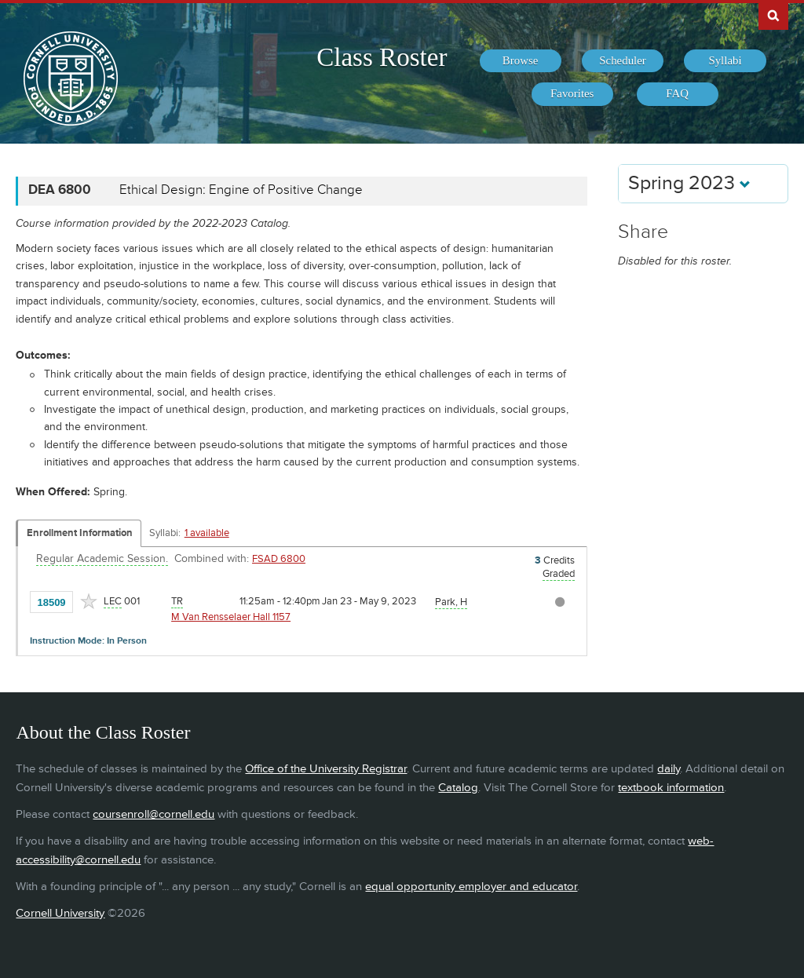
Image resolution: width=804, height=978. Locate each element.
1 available (207, 533)
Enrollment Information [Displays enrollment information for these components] (80, 533)
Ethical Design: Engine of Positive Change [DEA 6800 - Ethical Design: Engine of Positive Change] (241, 190)
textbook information (671, 787)
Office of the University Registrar (326, 768)
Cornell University (60, 913)
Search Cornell (773, 15)
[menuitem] (520, 61)
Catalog (458, 787)
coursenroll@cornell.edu (153, 814)
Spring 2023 (689, 183)
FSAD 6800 (278, 559)
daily (668, 768)
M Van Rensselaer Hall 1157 (231, 617)
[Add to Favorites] (88, 601)
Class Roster (381, 57)
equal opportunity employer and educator (471, 886)
